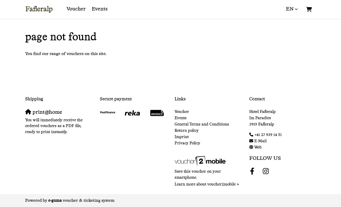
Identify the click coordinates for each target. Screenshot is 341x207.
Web (258, 147)
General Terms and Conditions (202, 124)
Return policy (187, 131)
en (290, 9)
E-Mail (260, 141)
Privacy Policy (187, 143)
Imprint (182, 137)
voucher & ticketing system (81, 201)
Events (99, 9)
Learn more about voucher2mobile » (207, 184)
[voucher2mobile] (201, 161)
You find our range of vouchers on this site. (66, 54)
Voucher (76, 9)
